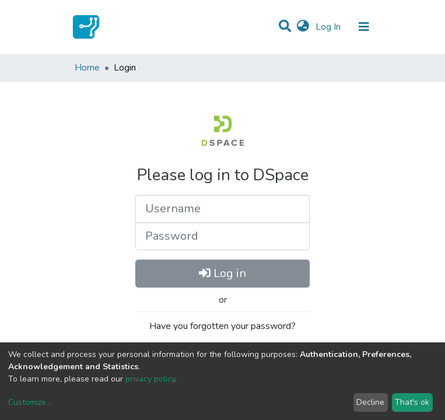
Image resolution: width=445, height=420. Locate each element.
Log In (329, 26)
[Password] (222, 236)
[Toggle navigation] (364, 26)
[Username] (222, 209)
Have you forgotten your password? (222, 326)
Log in (222, 273)
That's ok (412, 402)
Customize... (29, 402)
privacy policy (150, 378)
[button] (303, 27)
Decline (370, 402)
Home (87, 67)
